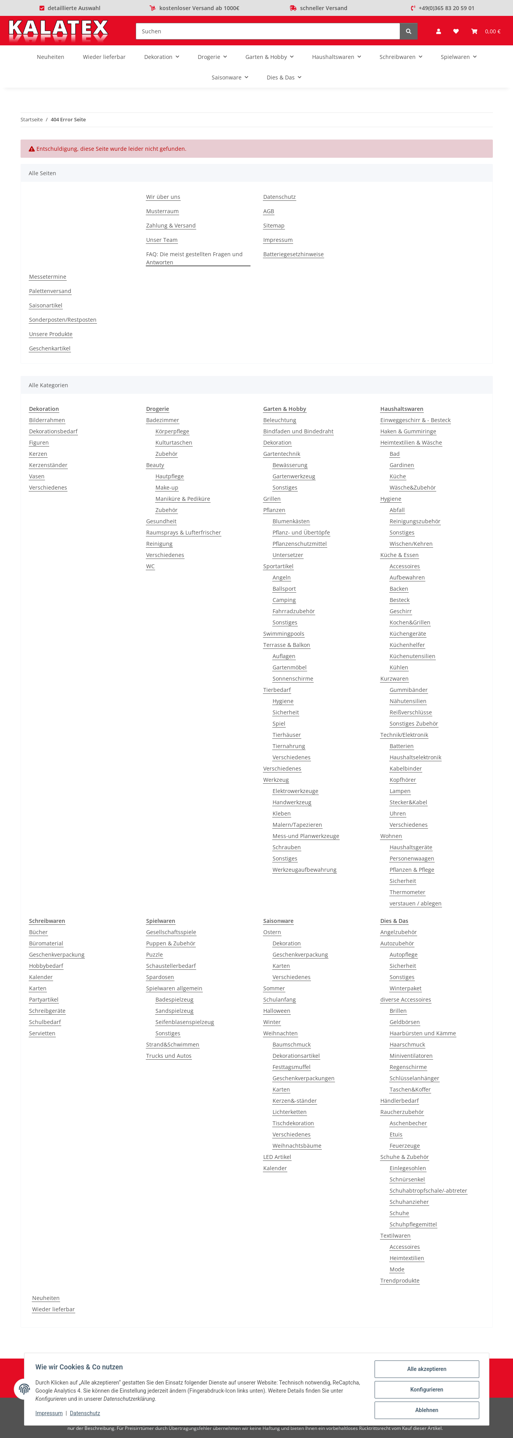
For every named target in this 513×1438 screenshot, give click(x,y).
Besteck (399, 599)
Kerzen (38, 453)
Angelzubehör (398, 932)
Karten (38, 988)
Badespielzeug (174, 999)
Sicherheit (286, 712)
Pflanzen (274, 510)
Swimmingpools (283, 633)
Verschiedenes (48, 487)
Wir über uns (163, 196)
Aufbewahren (407, 577)
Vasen (37, 476)
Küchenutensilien (412, 656)
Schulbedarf (45, 1022)
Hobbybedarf (46, 965)
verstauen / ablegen (416, 903)
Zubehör (166, 453)
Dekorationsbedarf (53, 431)
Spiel (279, 723)
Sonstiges (285, 487)
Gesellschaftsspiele (171, 932)
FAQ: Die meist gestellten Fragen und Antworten (194, 258)
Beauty (155, 465)
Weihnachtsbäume (297, 1145)
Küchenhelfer (407, 644)
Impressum (50, 1414)
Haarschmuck (407, 1044)
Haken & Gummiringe (408, 431)
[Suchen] (268, 31)
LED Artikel (277, 1156)
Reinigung (159, 543)
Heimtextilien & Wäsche (411, 442)
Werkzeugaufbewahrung (305, 869)
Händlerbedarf (399, 1100)
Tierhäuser (287, 734)
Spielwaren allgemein (174, 988)
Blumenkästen (291, 521)
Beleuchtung (279, 420)
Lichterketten (290, 1112)
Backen (399, 588)
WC (150, 566)
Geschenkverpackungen (304, 1078)
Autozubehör (397, 943)
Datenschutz (86, 1414)
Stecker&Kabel (408, 802)
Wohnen (391, 836)
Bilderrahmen (47, 420)
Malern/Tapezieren (297, 824)
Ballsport (284, 588)
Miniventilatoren (411, 1055)
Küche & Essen (399, 555)
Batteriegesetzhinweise (293, 254)
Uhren (398, 813)
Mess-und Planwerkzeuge (306, 836)
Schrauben (287, 847)
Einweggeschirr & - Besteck (415, 420)
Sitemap (274, 225)
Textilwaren (395, 1235)
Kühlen (399, 667)
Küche (398, 476)
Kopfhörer (403, 779)
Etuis (396, 1134)
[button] (438, 31)
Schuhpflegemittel (413, 1224)
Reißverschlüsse (411, 712)
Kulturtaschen (173, 442)
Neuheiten (46, 1298)
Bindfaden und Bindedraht (298, 431)
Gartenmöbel (290, 667)
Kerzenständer (48, 465)
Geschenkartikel (50, 348)
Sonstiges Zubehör (414, 723)
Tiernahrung (289, 746)
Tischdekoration (293, 1123)
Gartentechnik (281, 453)
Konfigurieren (425, 1390)
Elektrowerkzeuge (295, 791)
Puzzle (154, 954)
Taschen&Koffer (410, 1089)
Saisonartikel (45, 305)
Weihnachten (280, 1033)
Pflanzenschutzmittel (300, 543)
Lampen (400, 791)
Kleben (282, 813)
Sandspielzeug (174, 1010)
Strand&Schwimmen (172, 1044)
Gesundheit (161, 521)
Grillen (272, 498)
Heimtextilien (407, 1258)
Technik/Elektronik (404, 734)
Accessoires (405, 566)
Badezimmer (162, 420)
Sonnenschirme (293, 678)
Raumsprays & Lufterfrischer (183, 532)
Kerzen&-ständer (295, 1100)
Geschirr (401, 611)
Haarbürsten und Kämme (423, 1033)
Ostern (272, 932)
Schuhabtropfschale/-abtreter (428, 1190)
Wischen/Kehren (411, 543)
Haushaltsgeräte (411, 847)
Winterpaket (405, 988)
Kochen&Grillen (410, 622)
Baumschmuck (292, 1044)
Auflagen (284, 656)
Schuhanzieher (409, 1201)
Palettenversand (50, 291)
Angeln (282, 577)
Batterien (402, 746)
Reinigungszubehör (415, 521)
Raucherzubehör (402, 1112)
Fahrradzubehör (294, 611)
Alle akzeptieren (425, 1370)
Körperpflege (172, 431)
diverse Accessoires (405, 999)
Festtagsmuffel (292, 1067)
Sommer (274, 988)
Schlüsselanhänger (414, 1078)
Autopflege (404, 954)
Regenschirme (408, 1067)
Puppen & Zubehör (170, 943)
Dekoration (277, 442)
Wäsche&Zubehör (413, 487)
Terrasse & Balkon (286, 644)
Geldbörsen (405, 1022)
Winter (272, 1022)
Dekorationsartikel (296, 1055)
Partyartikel (44, 999)
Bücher (38, 932)
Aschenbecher (408, 1123)
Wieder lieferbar (53, 1309)
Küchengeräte (408, 633)
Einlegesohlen (408, 1168)
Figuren (39, 442)
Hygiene (283, 701)
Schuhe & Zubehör (404, 1156)
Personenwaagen (412, 858)
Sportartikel (278, 566)
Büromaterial (46, 943)
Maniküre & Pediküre (182, 498)
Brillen (398, 1010)
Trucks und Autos (169, 1055)
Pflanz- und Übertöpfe (301, 532)
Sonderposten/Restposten (63, 319)
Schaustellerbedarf (171, 965)
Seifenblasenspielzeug (184, 1022)
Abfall (397, 510)
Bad (395, 453)
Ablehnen (425, 1410)
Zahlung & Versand (171, 225)
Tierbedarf (277, 689)
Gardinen (402, 465)
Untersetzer (288, 555)
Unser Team (162, 239)
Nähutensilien (408, 701)
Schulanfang (279, 999)
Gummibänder (409, 689)
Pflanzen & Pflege (412, 869)
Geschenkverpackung (57, 954)
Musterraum (162, 211)
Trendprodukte (400, 1280)
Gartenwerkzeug (294, 476)
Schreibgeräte (47, 1010)
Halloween (276, 1010)
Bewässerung (290, 465)
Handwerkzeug (292, 802)
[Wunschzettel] (456, 31)
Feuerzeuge (405, 1145)
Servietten (42, 1033)
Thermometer (407, 892)
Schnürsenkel (407, 1179)
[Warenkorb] (486, 31)
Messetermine (47, 276)
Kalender (41, 977)
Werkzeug (276, 779)
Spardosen (160, 977)
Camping (284, 599)
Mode (397, 1269)
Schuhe (399, 1213)
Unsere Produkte (51, 334)
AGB (268, 211)
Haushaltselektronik (415, 757)
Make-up (166, 487)
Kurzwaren (394, 678)
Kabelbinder (406, 768)
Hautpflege (169, 476)
